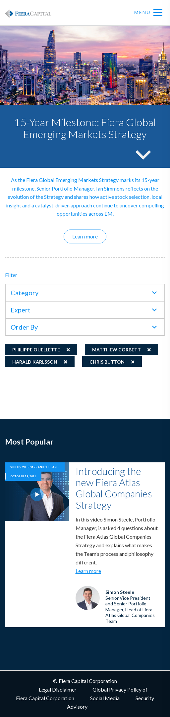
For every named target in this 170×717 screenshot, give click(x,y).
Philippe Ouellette (36, 349)
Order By (24, 327)
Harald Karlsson (34, 362)
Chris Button (107, 362)
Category (24, 293)
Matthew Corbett (116, 349)
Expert (20, 310)
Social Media (105, 698)
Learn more (89, 236)
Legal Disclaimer (58, 689)
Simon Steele (119, 592)
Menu (148, 12)
